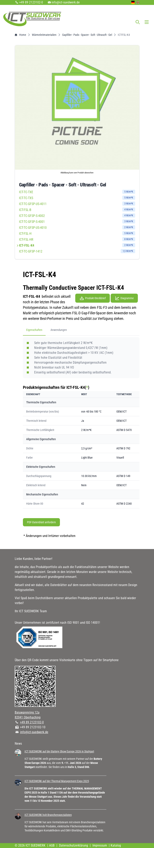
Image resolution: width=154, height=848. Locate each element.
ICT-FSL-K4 (77, 245)
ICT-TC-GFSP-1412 (77, 251)
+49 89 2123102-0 (31, 2)
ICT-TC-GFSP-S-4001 (77, 221)
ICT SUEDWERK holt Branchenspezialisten (48, 814)
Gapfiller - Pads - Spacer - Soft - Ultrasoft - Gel (87, 34)
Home (20, 34)
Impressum (99, 845)
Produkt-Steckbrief (92, 298)
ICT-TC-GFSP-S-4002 (77, 215)
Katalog (116, 845)
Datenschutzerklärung (73, 845)
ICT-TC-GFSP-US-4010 (77, 227)
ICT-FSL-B (77, 209)
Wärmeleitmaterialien (44, 34)
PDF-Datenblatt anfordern (41, 522)
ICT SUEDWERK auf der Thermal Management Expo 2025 (57, 781)
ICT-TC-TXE (77, 192)
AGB (52, 845)
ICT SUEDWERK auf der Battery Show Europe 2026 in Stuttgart (59, 751)
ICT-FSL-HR (77, 239)
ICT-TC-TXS (77, 198)
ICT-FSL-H (77, 233)
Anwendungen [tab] (59, 330)
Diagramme (124, 298)
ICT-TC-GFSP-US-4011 (77, 204)
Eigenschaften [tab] (34, 330)
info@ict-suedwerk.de (66, 2)
